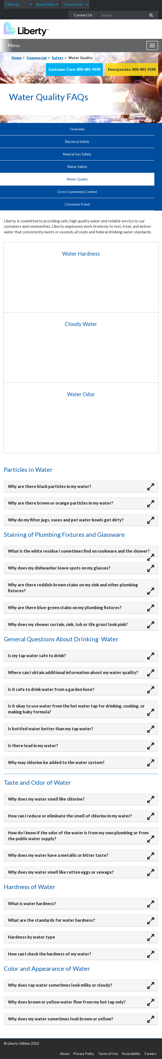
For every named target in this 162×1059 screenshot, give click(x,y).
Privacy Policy (83, 1054)
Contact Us (83, 15)
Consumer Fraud (77, 204)
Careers (150, 1054)
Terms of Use (108, 1054)
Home (16, 58)
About (64, 1054)
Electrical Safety (77, 142)
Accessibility (131, 1054)
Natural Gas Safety (77, 154)
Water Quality (77, 179)
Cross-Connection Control (77, 192)
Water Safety (77, 167)
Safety (57, 58)
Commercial (37, 58)
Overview (77, 129)
